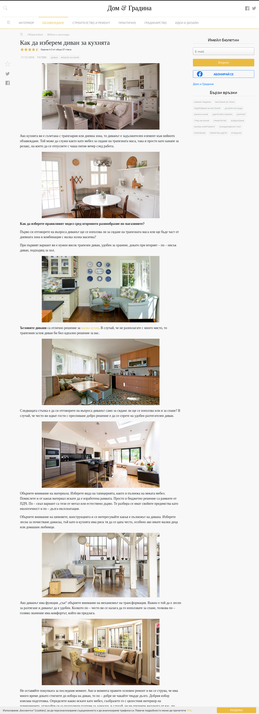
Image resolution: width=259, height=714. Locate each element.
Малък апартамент (204, 126)
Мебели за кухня (70, 57)
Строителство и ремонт (91, 22)
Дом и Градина (203, 84)
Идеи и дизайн (187, 22)
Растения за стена (225, 102)
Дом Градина (129, 8)
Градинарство (155, 22)
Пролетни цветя (218, 133)
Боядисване (237, 120)
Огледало (236, 133)
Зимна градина (202, 102)
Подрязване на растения (207, 108)
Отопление (200, 133)
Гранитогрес (220, 120)
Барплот (241, 114)
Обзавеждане (53, 22)
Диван (54, 57)
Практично (127, 22)
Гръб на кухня (201, 120)
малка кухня (90, 328)
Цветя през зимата (222, 114)
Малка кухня (201, 114)
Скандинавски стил (230, 126)
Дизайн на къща (233, 108)
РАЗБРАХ (236, 710)
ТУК (189, 710)
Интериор (26, 22)
